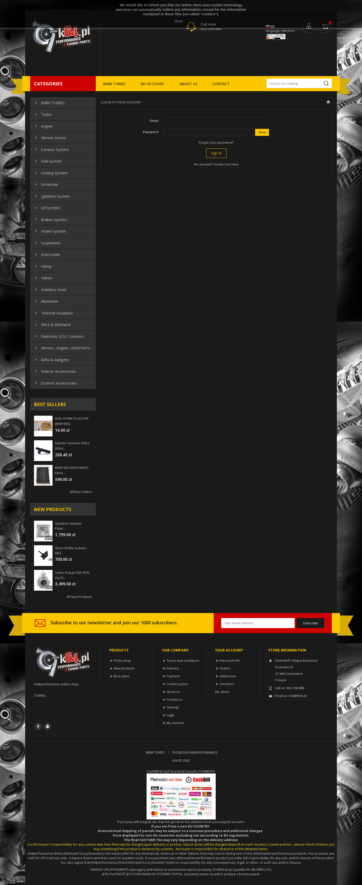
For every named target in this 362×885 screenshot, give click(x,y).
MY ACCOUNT (152, 83)
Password (151, 132)
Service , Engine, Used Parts (62, 347)
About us (173, 691)
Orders (224, 668)
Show (262, 132)
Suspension (47, 242)
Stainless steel (50, 289)
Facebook (38, 726)
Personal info (229, 660)
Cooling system (51, 172)
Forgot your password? (216, 142)
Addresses (227, 676)
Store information (287, 650)
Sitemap (172, 707)
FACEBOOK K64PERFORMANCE (194, 752)
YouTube (47, 726)
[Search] (299, 83)
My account (175, 723)
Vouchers (226, 684)
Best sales (121, 676)
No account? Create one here (216, 164)
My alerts (222, 691)
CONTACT (221, 83)
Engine (43, 126)
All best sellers (81, 491)
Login (170, 715)
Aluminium (46, 301)
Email (154, 120)
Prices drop (122, 660)
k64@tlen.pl (297, 695)
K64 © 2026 (181, 760)
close (178, 21)
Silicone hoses (50, 137)
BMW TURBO (114, 83)
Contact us (174, 699)
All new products (79, 596)
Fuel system (48, 160)
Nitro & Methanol (52, 324)
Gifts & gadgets (51, 359)
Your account (229, 650)
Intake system (50, 231)
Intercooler (47, 254)
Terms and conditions (182, 660)
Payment (173, 676)
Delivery (172, 668)
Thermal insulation (53, 312)
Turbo (43, 114)
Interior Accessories (55, 371)
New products (124, 668)
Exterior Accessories (55, 382)
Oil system (47, 207)
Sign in (216, 153)
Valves (43, 277)
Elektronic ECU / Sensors (59, 336)
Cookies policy (177, 684)
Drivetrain (46, 184)
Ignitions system (52, 196)
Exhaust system (51, 149)
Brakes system (50, 219)
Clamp (43, 266)
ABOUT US (188, 83)
